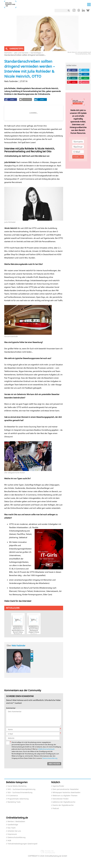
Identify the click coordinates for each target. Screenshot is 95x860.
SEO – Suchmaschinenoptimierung (21, 789)
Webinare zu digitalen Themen (65, 796)
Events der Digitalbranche (63, 805)
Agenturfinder (58, 786)
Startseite (8, 53)
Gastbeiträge (13, 825)
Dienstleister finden (61, 799)
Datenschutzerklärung (49, 758)
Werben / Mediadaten (16, 822)
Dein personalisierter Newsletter (66, 789)
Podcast (56, 808)
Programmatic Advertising (18, 799)
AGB (9, 841)
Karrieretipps (36, 53)
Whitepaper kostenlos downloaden (66, 793)
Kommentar (11, 708)
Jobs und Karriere (21, 53)
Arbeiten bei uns (14, 831)
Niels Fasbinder (18, 645)
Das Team (12, 828)
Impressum (12, 834)
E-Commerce (13, 796)
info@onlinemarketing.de (46, 749)
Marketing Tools (14, 802)
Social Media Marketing (17, 786)
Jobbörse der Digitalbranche (64, 802)
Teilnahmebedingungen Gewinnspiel (22, 844)
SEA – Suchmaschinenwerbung (20, 793)
